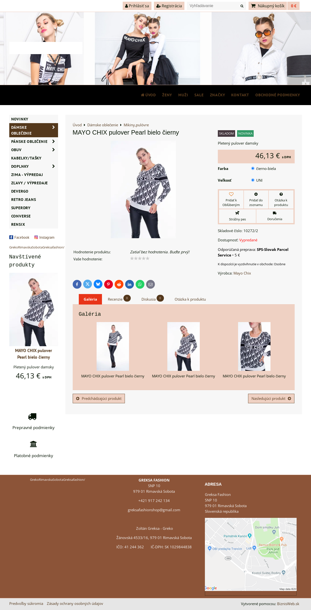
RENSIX (18, 224)
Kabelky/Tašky (26, 158)
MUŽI (183, 94)
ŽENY (167, 94)
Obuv (34, 150)
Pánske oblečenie (34, 141)
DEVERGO (20, 191)
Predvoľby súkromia (26, 603)
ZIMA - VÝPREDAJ (27, 174)
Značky (217, 94)
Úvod (148, 94)
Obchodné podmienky (277, 94)
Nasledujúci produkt (271, 398)
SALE (198, 94)
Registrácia (169, 6)
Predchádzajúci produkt (98, 398)
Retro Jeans (23, 199)
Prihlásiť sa (137, 6)
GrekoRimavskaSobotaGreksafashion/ (36, 247)
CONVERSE (21, 216)
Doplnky (34, 166)
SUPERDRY (20, 207)
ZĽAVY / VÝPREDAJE (29, 182)
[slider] (140, 258)
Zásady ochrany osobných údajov (75, 603)
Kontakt (240, 94)
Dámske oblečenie (34, 130)
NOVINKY (20, 119)
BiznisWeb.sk (288, 603)
